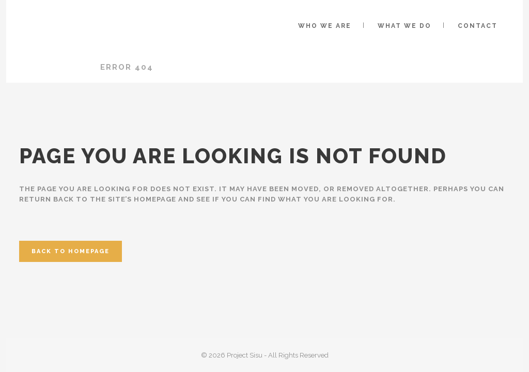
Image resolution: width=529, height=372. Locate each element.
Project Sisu (53, 67)
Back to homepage (71, 251)
